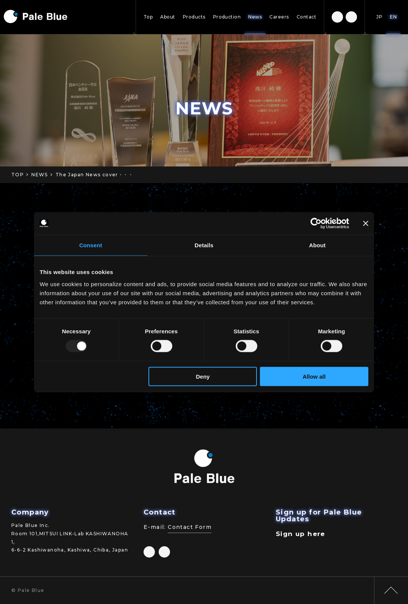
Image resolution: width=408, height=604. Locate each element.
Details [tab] (204, 245)
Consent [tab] (90, 245)
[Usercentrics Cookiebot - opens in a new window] (316, 223)
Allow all (314, 376)
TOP (17, 174)
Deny (203, 376)
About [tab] (317, 245)
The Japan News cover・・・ (94, 174)
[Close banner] (365, 223)
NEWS (39, 174)
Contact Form (190, 527)
